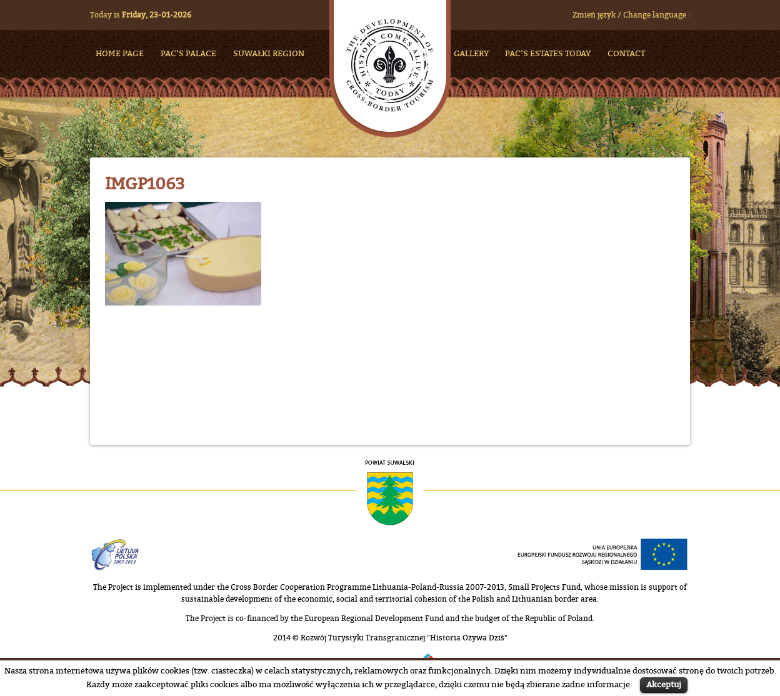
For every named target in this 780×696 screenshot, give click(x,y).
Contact (626, 53)
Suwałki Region (268, 53)
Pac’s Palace (188, 53)
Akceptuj (663, 684)
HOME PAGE (120, 53)
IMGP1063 (144, 183)
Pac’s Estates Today (548, 53)
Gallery (471, 53)
